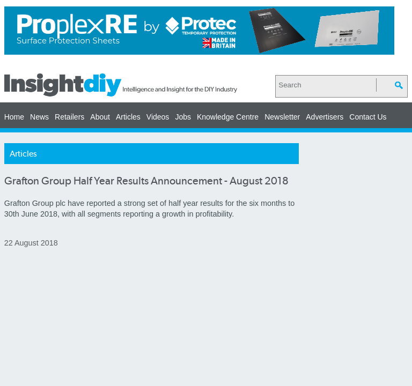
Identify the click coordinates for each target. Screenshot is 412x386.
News (39, 117)
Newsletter (282, 117)
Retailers (69, 117)
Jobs (183, 117)
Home (14, 117)
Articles (128, 117)
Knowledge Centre (228, 117)
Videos (158, 117)
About (100, 117)
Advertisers (324, 117)
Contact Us (367, 117)
